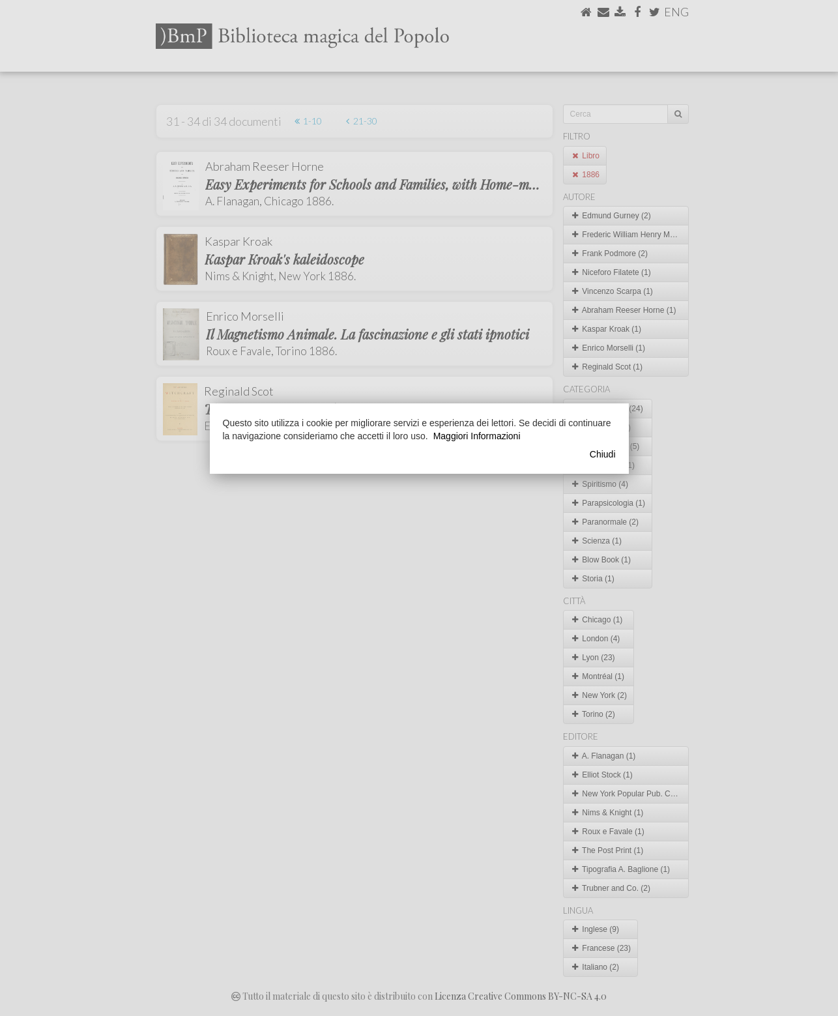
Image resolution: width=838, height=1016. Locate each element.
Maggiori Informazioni (477, 436)
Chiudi (603, 454)
